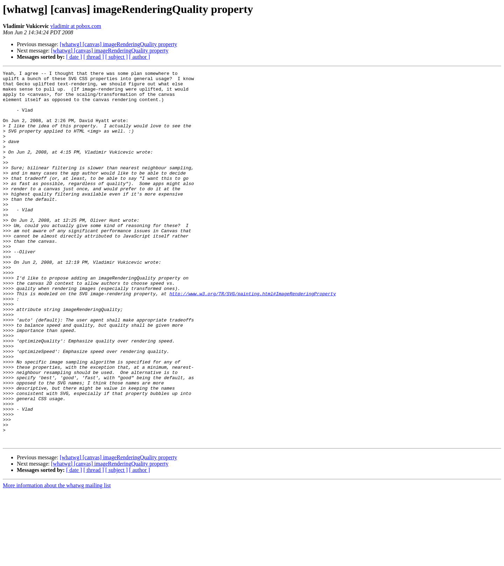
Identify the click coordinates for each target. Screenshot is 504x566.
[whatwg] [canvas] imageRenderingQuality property (118, 44)
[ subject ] (116, 57)
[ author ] (139, 57)
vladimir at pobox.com (75, 26)
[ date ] (74, 57)
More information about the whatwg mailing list (57, 560)
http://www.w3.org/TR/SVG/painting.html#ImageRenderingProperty (252, 338)
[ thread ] (93, 57)
